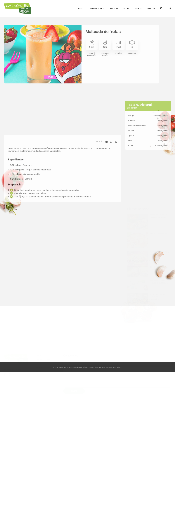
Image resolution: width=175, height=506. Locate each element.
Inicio (81, 8)
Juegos (138, 8)
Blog (126, 8)
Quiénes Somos (97, 8)
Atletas (151, 8)
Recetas (114, 8)
